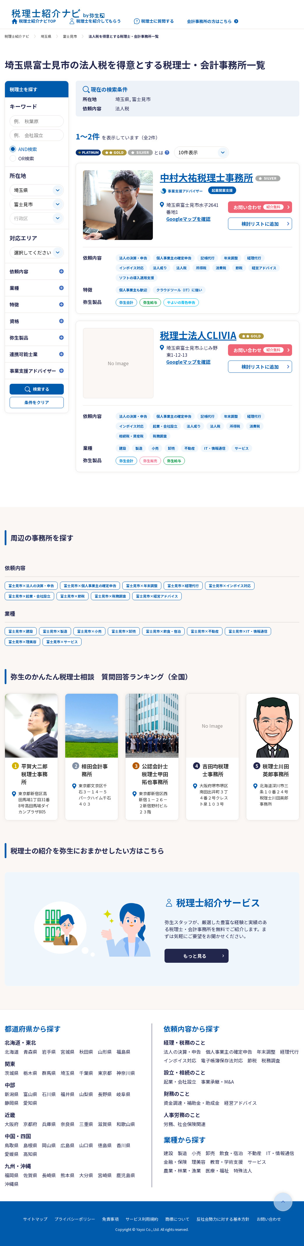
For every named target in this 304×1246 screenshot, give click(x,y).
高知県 (30, 1153)
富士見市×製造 (55, 631)
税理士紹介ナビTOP (34, 21)
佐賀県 (30, 1175)
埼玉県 (46, 36)
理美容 (199, 1161)
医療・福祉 (217, 1170)
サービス (257, 1161)
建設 (168, 1153)
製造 (182, 1153)
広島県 (68, 1145)
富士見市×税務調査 (110, 596)
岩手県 (49, 1051)
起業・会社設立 (180, 1081)
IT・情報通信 (280, 1153)
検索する (41, 389)
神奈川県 (125, 1072)
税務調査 (270, 1060)
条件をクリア (36, 402)
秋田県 (86, 1051)
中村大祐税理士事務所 (206, 177)
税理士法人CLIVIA (198, 335)
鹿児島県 (125, 1175)
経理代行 (289, 1051)
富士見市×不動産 (205, 631)
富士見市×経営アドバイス (157, 596)
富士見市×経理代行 (183, 585)
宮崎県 (105, 1175)
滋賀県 (105, 1123)
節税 (252, 1060)
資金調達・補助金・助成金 (192, 1102)
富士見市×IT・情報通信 (248, 631)
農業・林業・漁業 (182, 1170)
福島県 (123, 1051)
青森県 (30, 1051)
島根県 (30, 1145)
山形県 (105, 1051)
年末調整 (266, 1051)
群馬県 (49, 1072)
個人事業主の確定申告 (229, 1051)
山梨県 (86, 1094)
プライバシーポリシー (74, 1219)
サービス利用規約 (142, 1219)
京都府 (30, 1123)
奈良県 (68, 1123)
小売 (196, 1153)
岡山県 (49, 1145)
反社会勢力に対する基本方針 (223, 1219)
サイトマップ (35, 1219)
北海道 (12, 1051)
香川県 (123, 1145)
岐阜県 (123, 1094)
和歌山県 (125, 1123)
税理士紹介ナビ (17, 36)
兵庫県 (49, 1123)
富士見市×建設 (20, 631)
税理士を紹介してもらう (95, 21)
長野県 (105, 1094)
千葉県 (86, 1072)
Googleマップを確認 (188, 218)
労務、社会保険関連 (185, 1123)
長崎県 (49, 1175)
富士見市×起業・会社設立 (29, 596)
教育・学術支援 (226, 1161)
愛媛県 (12, 1153)
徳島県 (105, 1145)
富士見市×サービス (62, 641)
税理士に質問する (154, 21)
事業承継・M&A (217, 1081)
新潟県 (12, 1094)
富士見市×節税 (72, 596)
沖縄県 (12, 1183)
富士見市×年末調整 (142, 585)
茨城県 (12, 1072)
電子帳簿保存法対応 (222, 1060)
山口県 (86, 1145)
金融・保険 (175, 1161)
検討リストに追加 (260, 223)
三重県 (86, 1123)
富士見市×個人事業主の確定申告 (90, 585)
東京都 (105, 1072)
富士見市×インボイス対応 (230, 585)
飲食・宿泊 (231, 1153)
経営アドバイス (240, 1102)
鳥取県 (12, 1145)
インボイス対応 (180, 1060)
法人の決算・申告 (182, 1051)
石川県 (49, 1094)
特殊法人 (243, 1170)
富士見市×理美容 (22, 641)
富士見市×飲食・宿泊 (163, 631)
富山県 (30, 1094)
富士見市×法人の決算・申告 (31, 585)
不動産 (254, 1153)
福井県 (68, 1094)
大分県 (86, 1175)
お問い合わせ (269, 1219)
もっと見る (194, 955)
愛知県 (30, 1102)
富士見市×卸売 (124, 631)
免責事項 (110, 1219)
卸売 (210, 1153)
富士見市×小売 (89, 631)
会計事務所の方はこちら (209, 21)
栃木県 (30, 1072)
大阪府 (12, 1123)
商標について (177, 1219)
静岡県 (12, 1102)
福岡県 (12, 1175)
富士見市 (70, 36)
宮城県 (68, 1051)
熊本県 (68, 1175)
